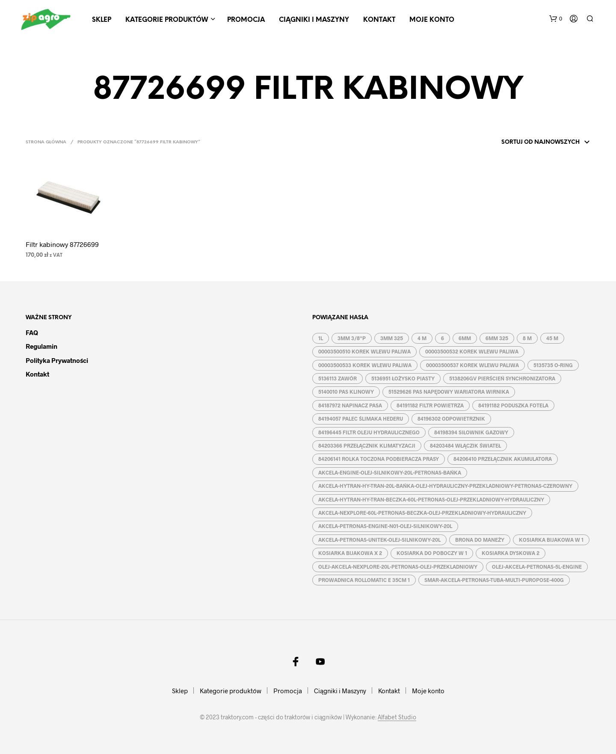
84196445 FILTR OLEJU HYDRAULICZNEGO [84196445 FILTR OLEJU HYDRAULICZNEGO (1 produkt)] (369, 432)
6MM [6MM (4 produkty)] (465, 338)
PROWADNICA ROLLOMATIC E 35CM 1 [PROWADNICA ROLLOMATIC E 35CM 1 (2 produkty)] (364, 580)
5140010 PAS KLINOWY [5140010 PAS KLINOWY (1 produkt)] (346, 392)
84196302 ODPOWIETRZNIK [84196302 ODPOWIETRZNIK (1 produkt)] (451, 419)
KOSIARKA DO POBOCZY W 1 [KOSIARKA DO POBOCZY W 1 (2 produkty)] (432, 553)
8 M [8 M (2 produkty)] (527, 338)
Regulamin (41, 346)
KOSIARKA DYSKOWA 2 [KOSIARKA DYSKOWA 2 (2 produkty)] (510, 553)
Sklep (101, 20)
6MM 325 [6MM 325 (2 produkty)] (497, 338)
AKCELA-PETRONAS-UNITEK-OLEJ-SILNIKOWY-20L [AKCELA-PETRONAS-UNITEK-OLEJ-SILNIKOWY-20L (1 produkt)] (379, 540)
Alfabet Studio (397, 717)
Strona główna (46, 142)
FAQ (32, 332)
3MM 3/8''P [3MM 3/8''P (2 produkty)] (352, 338)
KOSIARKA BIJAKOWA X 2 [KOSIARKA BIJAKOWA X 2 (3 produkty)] (350, 553)
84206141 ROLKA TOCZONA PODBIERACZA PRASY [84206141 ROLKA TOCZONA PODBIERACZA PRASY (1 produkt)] (378, 459)
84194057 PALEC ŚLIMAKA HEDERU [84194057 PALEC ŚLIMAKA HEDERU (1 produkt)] (360, 419)
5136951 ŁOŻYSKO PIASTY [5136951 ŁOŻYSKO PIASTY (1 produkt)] (403, 378)
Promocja (246, 20)
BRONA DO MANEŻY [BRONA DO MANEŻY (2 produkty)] (479, 540)
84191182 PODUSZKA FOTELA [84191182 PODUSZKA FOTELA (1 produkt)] (513, 405)
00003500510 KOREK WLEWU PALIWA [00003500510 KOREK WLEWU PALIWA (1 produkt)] (364, 351)
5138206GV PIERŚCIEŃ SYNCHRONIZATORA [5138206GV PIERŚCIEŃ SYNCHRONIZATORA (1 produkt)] (502, 378)
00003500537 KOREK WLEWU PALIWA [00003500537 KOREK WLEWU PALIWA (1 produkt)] (472, 365)
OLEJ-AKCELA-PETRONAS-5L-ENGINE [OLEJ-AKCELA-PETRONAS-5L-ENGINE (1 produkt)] (537, 567)
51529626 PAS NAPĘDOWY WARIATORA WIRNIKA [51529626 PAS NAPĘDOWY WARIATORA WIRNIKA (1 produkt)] (448, 392)
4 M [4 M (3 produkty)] (422, 338)
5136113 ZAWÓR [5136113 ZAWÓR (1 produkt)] (337, 378)
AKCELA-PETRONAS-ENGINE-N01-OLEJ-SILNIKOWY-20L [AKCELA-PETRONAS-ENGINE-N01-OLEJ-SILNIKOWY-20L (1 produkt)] (385, 526)
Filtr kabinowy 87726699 (62, 244)
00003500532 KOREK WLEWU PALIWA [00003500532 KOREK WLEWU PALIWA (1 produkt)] (471, 351)
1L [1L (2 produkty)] (320, 338)
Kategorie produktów (166, 20)
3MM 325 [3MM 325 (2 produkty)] (391, 338)
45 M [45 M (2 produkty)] (552, 338)
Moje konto (431, 20)
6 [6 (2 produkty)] (442, 338)
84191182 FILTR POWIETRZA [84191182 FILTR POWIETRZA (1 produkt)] (430, 405)
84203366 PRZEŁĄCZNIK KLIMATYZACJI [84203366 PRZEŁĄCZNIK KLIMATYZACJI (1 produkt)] (366, 445)
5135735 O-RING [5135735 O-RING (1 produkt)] (553, 365)
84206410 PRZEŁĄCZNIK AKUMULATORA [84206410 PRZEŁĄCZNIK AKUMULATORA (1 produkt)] (502, 459)
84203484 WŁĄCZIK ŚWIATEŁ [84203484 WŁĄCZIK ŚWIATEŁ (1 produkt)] (465, 445)
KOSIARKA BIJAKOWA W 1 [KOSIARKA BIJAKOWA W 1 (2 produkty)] (551, 540)
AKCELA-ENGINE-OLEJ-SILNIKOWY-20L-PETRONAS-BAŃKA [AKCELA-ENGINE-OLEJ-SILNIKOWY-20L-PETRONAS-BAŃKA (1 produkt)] (389, 472)
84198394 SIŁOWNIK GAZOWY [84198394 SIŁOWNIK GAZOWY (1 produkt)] (471, 432)
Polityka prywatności (57, 360)
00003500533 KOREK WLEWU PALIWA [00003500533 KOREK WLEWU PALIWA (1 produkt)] (365, 365)
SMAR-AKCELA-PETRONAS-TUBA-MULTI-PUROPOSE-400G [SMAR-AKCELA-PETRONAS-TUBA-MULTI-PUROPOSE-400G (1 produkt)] (494, 580)
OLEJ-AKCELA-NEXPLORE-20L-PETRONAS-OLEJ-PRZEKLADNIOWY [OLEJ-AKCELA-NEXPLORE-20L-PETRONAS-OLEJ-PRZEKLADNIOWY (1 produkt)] (397, 567)
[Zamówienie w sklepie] (534, 142)
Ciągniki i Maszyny (314, 20)
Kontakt (379, 20)
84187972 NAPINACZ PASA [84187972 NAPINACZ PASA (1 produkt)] (350, 405)
